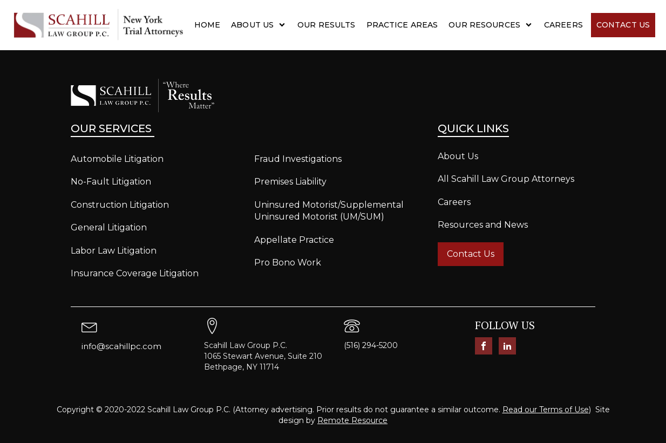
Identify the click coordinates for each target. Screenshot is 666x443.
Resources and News (483, 225)
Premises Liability (290, 181)
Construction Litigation (120, 205)
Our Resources (484, 25)
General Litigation (109, 227)
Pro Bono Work (287, 262)
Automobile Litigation (117, 159)
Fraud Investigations (298, 159)
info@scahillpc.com (121, 346)
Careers (563, 25)
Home (207, 25)
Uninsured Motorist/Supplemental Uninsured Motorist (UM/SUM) (329, 211)
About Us (252, 25)
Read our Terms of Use (545, 409)
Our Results (326, 25)
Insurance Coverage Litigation (135, 273)
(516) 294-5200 (371, 345)
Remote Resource (352, 420)
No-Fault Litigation (111, 181)
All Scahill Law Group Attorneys (506, 179)
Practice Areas (402, 25)
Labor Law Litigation (114, 251)
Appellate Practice (294, 240)
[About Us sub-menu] (284, 24)
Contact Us (623, 25)
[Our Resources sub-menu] (531, 24)
